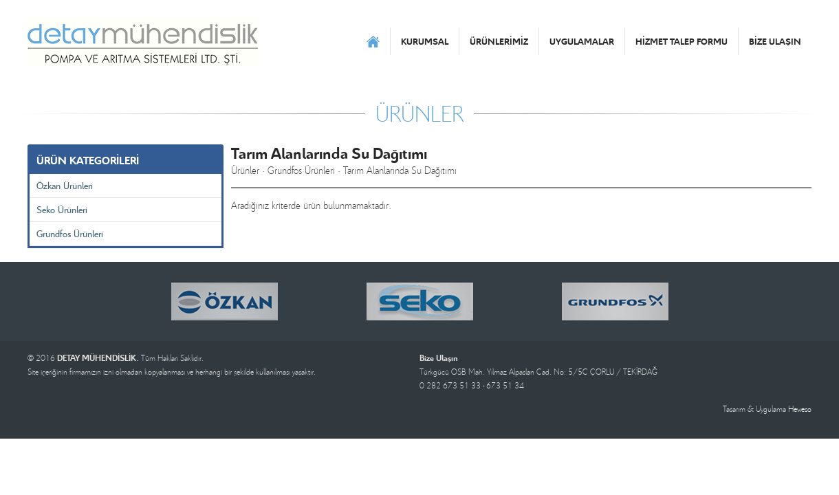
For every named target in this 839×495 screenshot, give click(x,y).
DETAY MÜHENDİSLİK (143, 41)
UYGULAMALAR (581, 41)
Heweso (799, 409)
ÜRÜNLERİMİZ (499, 41)
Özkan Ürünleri (64, 185)
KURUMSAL (424, 41)
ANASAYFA (373, 41)
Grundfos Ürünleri (69, 233)
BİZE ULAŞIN (775, 41)
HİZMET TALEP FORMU (681, 41)
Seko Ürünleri (61, 209)
